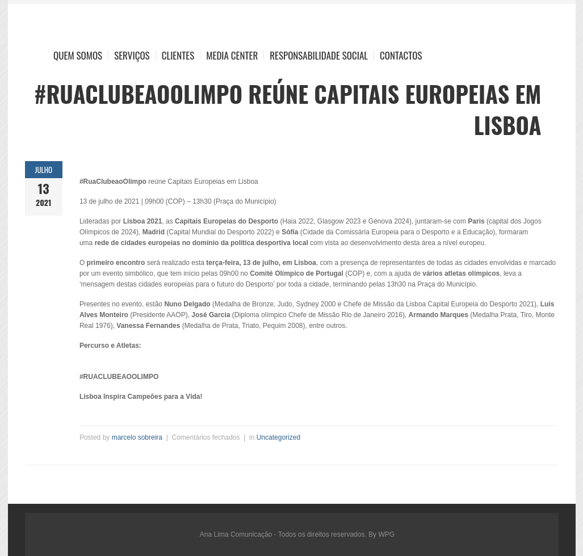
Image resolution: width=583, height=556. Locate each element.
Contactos (401, 55)
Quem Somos (77, 55)
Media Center (232, 55)
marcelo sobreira (137, 437)
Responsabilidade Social (319, 55)
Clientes (178, 55)
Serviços (132, 55)
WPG (386, 534)
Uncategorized (278, 437)
